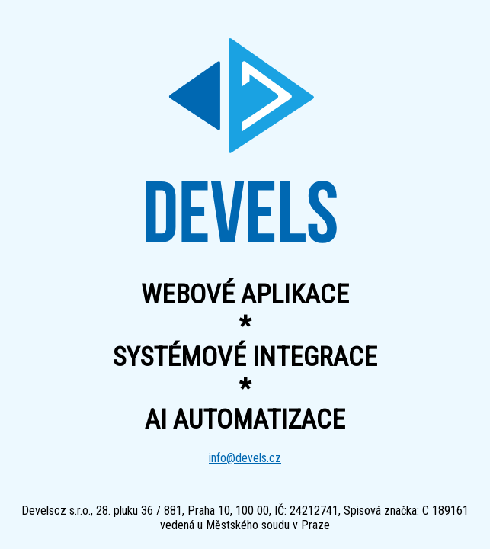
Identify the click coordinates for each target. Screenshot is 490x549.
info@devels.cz (245, 458)
